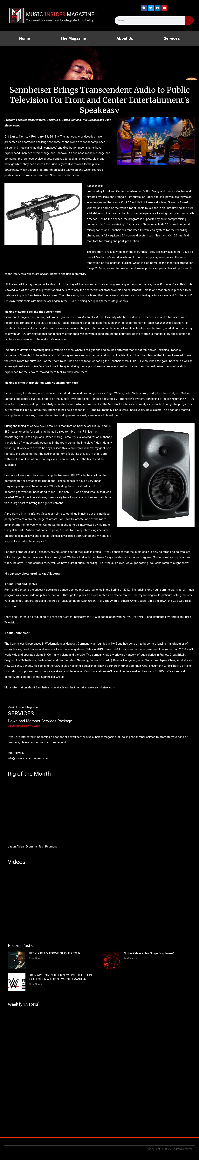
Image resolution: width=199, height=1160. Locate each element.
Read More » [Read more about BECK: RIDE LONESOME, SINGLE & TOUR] (35, 958)
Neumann (56, 175)
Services (172, 38)
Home (24, 38)
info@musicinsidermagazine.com (29, 758)
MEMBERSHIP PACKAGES (24, 726)
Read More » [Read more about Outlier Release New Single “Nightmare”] (130, 958)
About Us (124, 38)
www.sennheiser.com (101, 687)
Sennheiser (37, 175)
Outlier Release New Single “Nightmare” (149, 953)
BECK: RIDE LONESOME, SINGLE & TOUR (54, 953)
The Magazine (73, 38)
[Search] (189, 20)
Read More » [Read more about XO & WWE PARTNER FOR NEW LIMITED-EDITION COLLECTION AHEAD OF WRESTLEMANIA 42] (35, 984)
